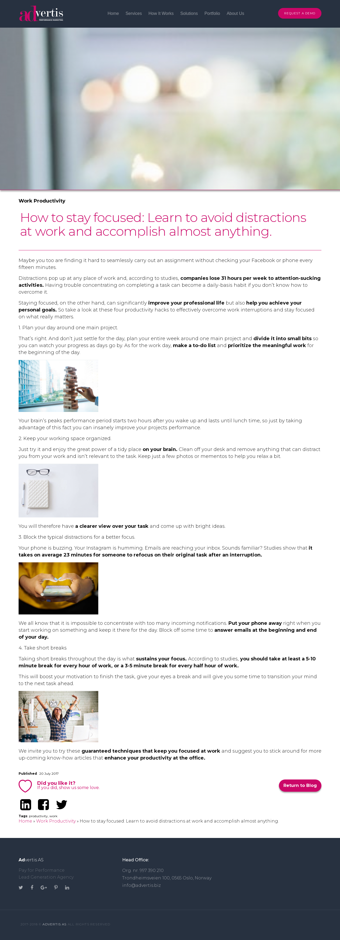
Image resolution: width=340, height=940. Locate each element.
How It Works (161, 13)
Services (134, 13)
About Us (235, 13)
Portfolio (212, 13)
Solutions (189, 13)
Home (113, 13)
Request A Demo (299, 13)
